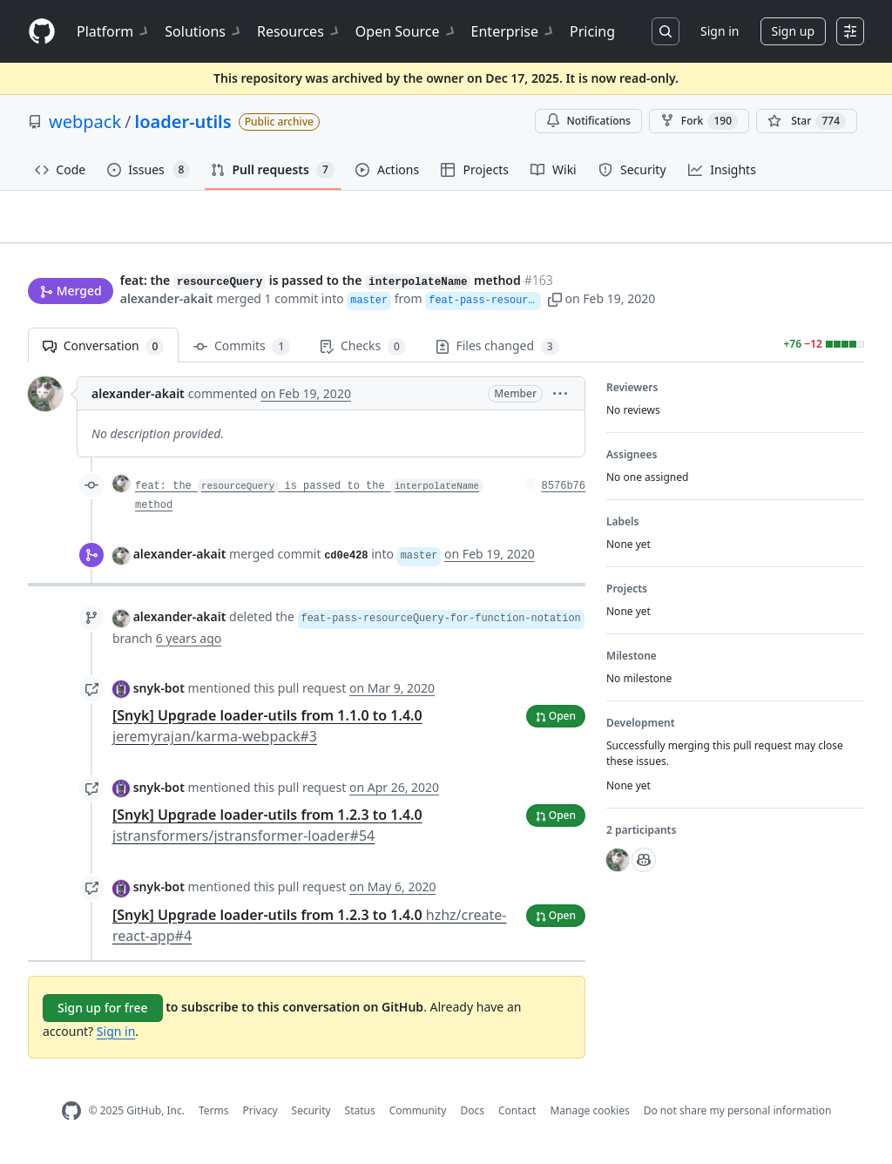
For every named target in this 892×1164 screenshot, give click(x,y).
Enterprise (513, 31)
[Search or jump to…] (665, 31)
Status (360, 1118)
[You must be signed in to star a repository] (806, 121)
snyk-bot (159, 695)
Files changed (497, 354)
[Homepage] (42, 31)
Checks (362, 354)
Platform (114, 31)
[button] (726, 300)
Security (311, 1118)
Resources (299, 31)
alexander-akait (166, 300)
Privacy (260, 1118)
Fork (699, 121)
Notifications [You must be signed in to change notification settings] (588, 120)
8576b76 (563, 494)
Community (418, 1118)
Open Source (406, 31)
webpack (85, 121)
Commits (241, 354)
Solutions (204, 31)
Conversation (103, 354)
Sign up (793, 31)
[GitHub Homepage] (71, 1118)
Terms (214, 1118)
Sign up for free (102, 1014)
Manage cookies (589, 1118)
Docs (472, 1118)
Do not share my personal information (738, 1118)
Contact (517, 1118)
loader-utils (183, 121)
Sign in (719, 31)
